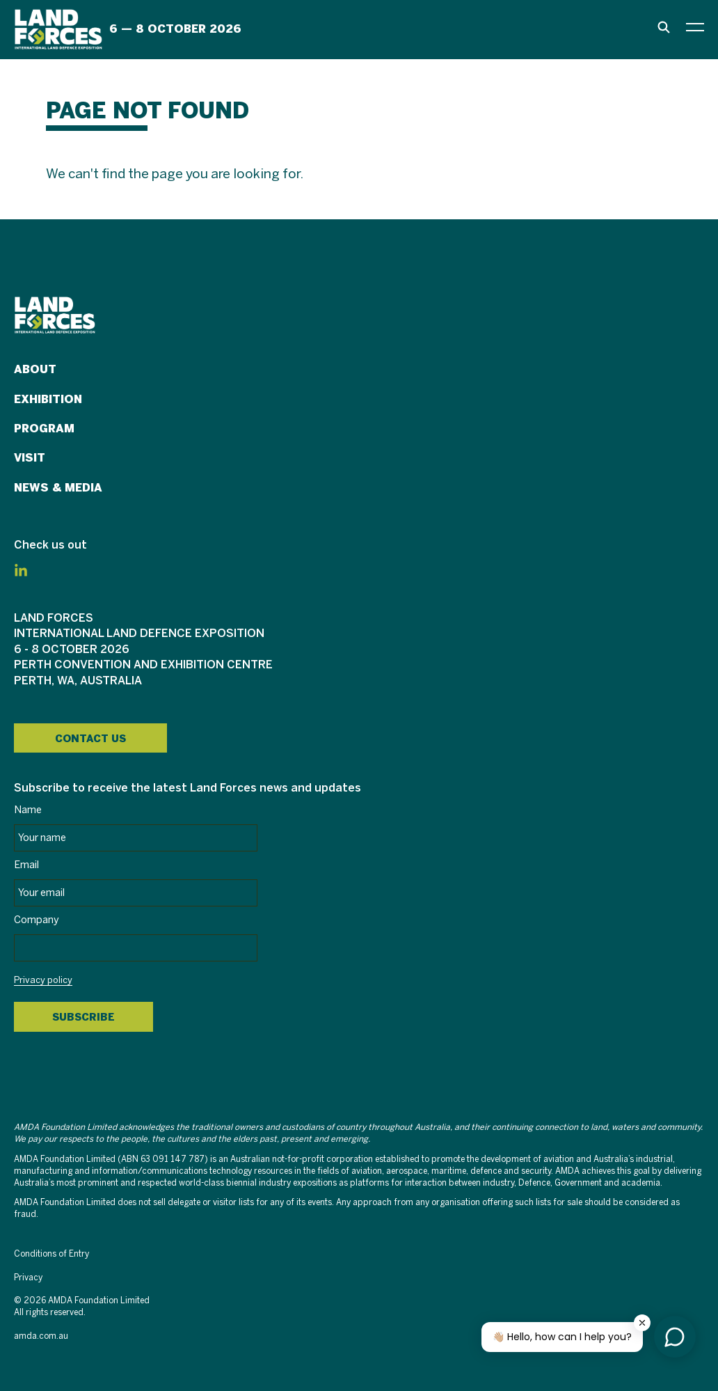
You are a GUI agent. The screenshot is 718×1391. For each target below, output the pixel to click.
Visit (29, 457)
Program (44, 428)
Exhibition (48, 399)
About (35, 369)
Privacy (28, 1278)
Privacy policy (43, 981)
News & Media (58, 487)
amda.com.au (41, 1336)
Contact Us (90, 738)
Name (28, 810)
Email (26, 865)
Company (36, 920)
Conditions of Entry (51, 1254)
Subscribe (83, 1017)
